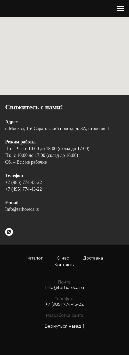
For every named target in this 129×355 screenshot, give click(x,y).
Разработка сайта (64, 315)
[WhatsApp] (9, 232)
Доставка (93, 258)
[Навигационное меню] (120, 8)
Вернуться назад (64, 326)
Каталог (34, 258)
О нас (63, 258)
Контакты (64, 264)
